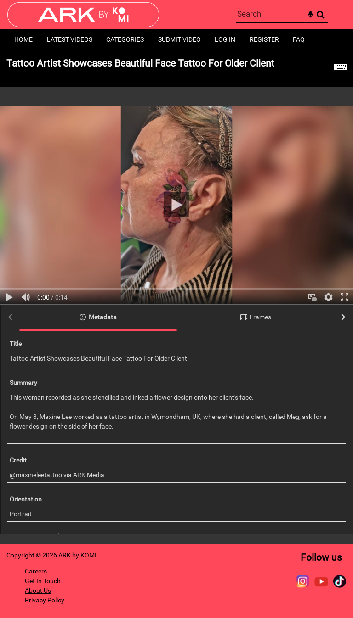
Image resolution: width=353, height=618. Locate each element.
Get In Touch (43, 581)
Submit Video (179, 39)
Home (23, 39)
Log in (225, 39)
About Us (38, 590)
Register (264, 39)
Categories (125, 39)
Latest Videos (69, 39)
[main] (176, 297)
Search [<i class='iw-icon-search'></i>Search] (321, 14)
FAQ (299, 39)
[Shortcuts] (340, 68)
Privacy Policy (44, 600)
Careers (36, 571)
